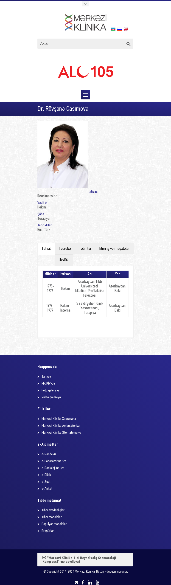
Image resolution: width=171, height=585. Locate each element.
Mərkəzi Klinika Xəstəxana (59, 419)
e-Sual (46, 482)
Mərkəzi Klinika (85, 572)
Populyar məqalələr (54, 524)
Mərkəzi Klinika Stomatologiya (61, 433)
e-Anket (47, 489)
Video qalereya (51, 397)
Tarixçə (46, 377)
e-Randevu (49, 454)
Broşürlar (48, 531)
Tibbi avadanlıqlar (53, 510)
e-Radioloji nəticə (53, 468)
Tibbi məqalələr (52, 517)
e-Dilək (46, 475)
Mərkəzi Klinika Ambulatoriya (61, 426)
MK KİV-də (48, 383)
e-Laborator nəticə (54, 461)
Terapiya (43, 219)
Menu (85, 94)
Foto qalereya (50, 390)
